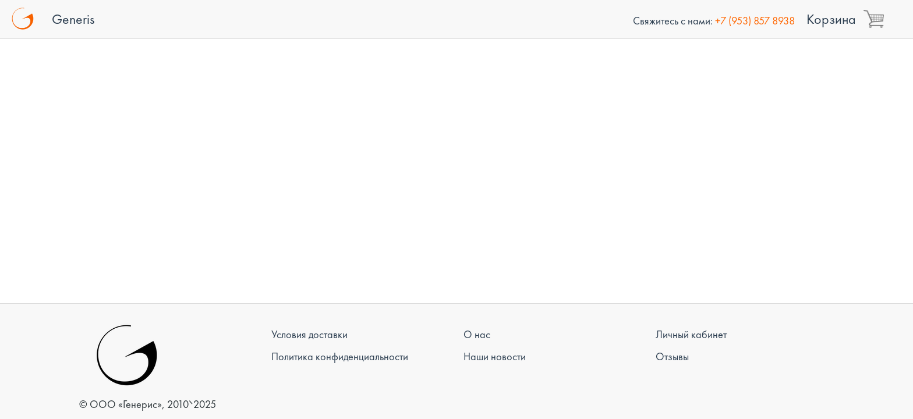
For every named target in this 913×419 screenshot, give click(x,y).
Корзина (831, 19)
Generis (73, 19)
